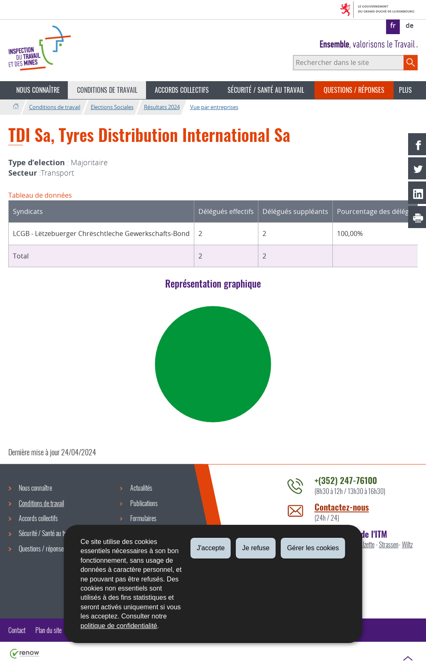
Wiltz (407, 544)
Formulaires (143, 518)
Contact (16, 630)
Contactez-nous (342, 506)
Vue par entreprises (214, 107)
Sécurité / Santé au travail (266, 90)
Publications (144, 503)
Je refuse (256, 547)
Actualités (141, 488)
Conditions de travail (107, 90)
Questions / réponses (354, 90)
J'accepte (211, 547)
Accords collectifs (182, 90)
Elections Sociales (112, 107)
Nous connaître (38, 90)
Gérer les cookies (313, 547)
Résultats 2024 (162, 107)
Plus (405, 90)
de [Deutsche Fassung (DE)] (410, 25)
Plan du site (48, 630)
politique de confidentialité (119, 625)
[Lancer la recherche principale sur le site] (411, 62)
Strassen (389, 544)
